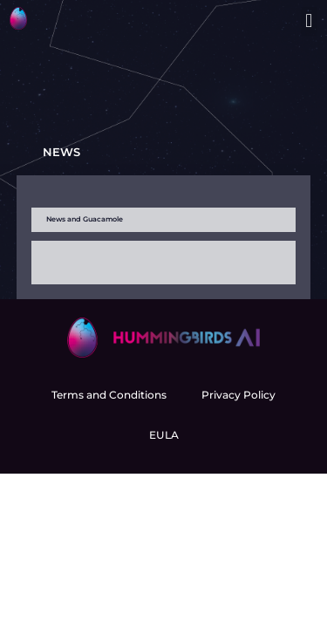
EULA (164, 434)
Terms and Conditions (109, 394)
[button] (309, 21)
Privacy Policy (238, 394)
